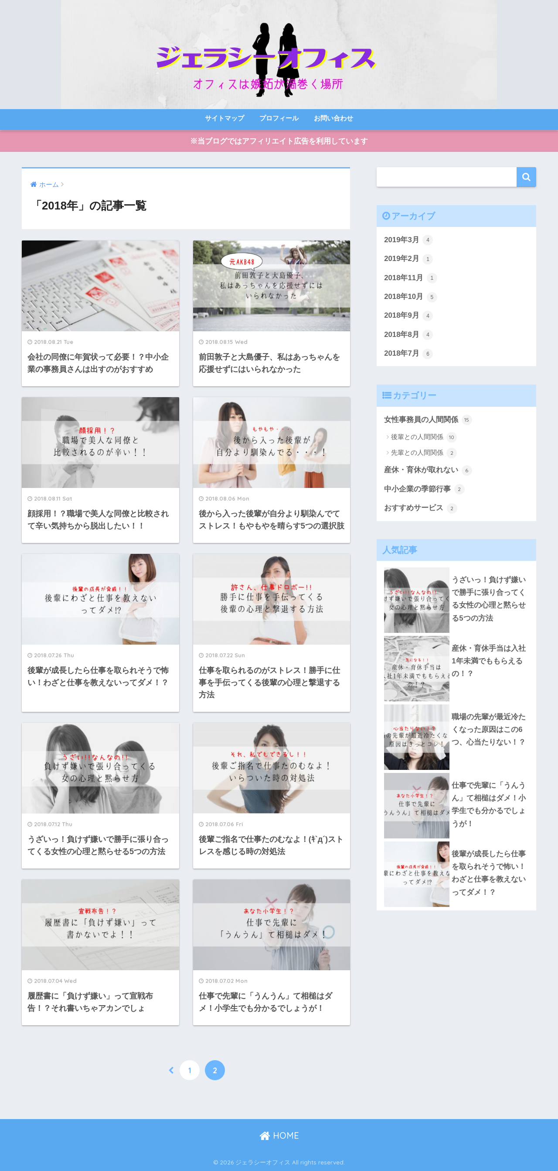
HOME (279, 1135)
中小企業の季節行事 (424, 489)
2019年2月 (408, 259)
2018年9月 (408, 316)
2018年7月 (408, 354)
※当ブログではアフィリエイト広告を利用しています (279, 141)
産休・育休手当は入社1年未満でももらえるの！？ (489, 661)
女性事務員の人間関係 (428, 420)
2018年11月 (410, 278)
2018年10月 (410, 297)
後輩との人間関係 (424, 437)
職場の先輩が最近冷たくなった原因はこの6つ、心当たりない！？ (489, 730)
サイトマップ (224, 118)
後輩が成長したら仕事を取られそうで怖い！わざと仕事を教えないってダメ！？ (489, 873)
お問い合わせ (333, 118)
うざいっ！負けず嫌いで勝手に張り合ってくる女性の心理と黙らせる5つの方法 (489, 599)
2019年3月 (408, 240)
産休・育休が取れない (428, 470)
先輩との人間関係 (424, 453)
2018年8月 (408, 335)
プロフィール (279, 118)
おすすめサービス (420, 508)
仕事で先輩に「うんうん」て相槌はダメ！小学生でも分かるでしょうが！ (489, 804)
